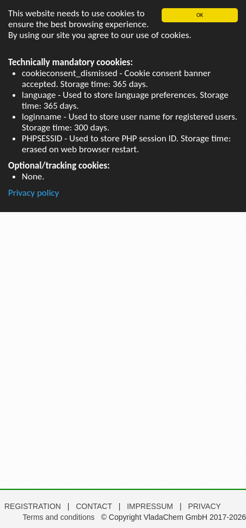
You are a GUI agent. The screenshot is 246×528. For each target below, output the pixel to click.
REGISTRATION (32, 506)
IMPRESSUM (151, 506)
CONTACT (95, 506)
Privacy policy (33, 192)
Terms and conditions (58, 517)
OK (199, 14)
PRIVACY (204, 506)
